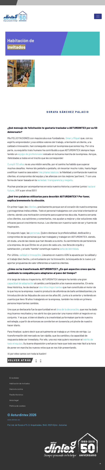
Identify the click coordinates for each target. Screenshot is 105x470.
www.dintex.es (13, 419)
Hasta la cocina (16, 389)
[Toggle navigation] (98, 16)
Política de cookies (17, 406)
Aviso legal (13, 400)
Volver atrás (19, 360)
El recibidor (14, 378)
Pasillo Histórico (16, 394)
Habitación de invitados (19, 383)
